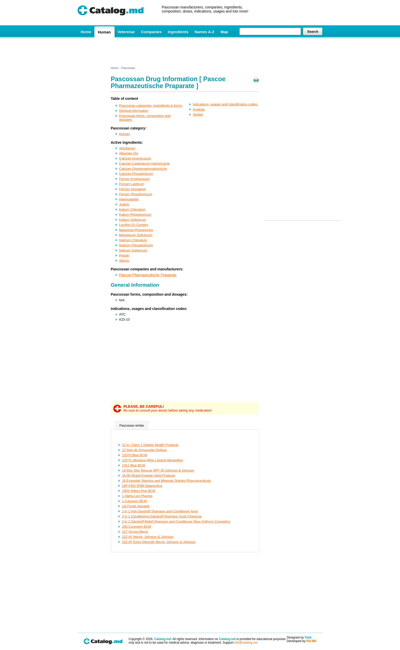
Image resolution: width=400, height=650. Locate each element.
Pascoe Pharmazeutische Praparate (147, 275)
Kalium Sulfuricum (132, 220)
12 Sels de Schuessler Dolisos (144, 450)
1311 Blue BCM (133, 465)
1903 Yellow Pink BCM (138, 491)
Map (224, 32)
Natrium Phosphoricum (136, 245)
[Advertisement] (200, 51)
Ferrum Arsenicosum (134, 179)
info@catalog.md (245, 642)
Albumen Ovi (128, 153)
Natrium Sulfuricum (133, 250)
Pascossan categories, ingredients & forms (150, 105)
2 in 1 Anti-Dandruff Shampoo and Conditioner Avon (160, 511)
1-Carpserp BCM (134, 501)
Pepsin (124, 255)
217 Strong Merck (135, 532)
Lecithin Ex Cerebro (133, 225)
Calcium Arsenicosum (135, 158)
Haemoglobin (129, 199)
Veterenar (126, 32)
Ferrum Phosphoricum (135, 194)
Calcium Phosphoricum (136, 174)
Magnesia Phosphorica (136, 230)
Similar (198, 114)
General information (133, 111)
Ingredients (178, 32)
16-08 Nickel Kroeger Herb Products (148, 475)
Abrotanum (127, 148)
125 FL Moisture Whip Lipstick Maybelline (152, 460)
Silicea (124, 260)
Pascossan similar (131, 425)
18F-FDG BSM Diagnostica (142, 486)
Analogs (199, 109)
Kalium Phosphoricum (135, 214)
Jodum (124, 204)
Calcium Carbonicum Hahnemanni (144, 163)
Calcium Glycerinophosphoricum (143, 169)
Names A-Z (205, 32)
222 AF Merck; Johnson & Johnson (147, 537)
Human (104, 32)
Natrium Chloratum (133, 240)
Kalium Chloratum (132, 209)
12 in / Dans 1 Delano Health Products (150, 445)
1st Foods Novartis (135, 506)
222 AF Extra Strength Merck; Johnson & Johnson (158, 542)
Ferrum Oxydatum (132, 189)
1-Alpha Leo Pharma (137, 496)
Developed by (301, 641)
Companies (151, 32)
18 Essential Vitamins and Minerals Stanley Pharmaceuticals (166, 481)
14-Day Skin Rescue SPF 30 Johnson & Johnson (158, 470)
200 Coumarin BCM (136, 526)
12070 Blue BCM (134, 455)
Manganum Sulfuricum (135, 235)
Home (86, 32)
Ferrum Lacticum (131, 184)
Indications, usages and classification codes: (225, 104)
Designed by (299, 637)
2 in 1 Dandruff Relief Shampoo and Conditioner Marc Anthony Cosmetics (176, 521)
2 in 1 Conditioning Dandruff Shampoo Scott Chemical (161, 516)
